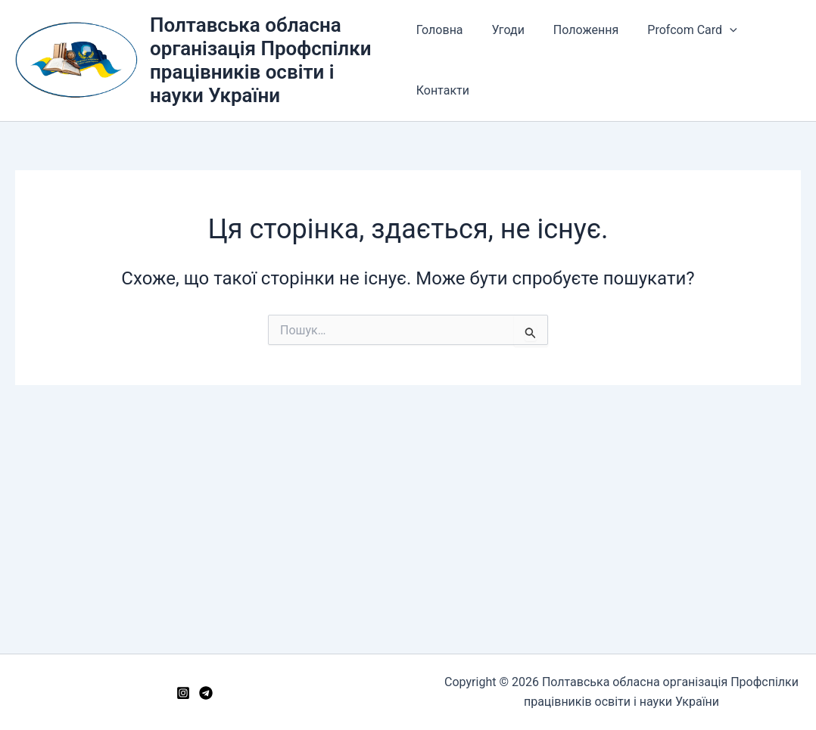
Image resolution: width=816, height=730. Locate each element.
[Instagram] (183, 693)
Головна (439, 30)
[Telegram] (206, 693)
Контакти (442, 90)
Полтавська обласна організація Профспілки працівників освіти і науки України (261, 60)
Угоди (503, 30)
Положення (576, 30)
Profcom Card (678, 30)
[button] (716, 30)
